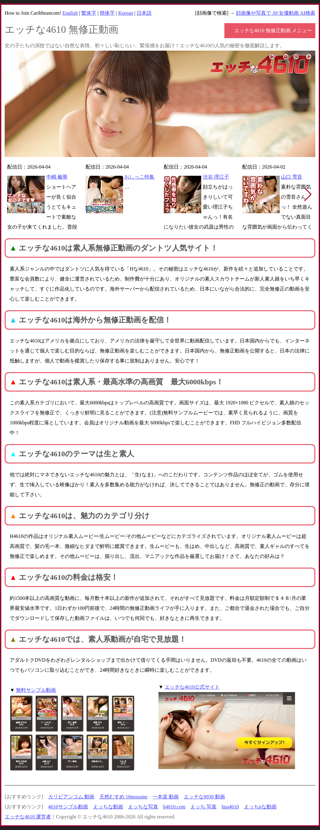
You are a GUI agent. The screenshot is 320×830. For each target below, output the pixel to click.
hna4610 (230, 806)
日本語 (144, 13)
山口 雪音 (291, 177)
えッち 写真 (203, 806)
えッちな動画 (108, 806)
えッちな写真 (143, 806)
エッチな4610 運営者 (28, 816)
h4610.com (174, 806)
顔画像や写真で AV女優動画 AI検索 (275, 13)
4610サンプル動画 (68, 806)
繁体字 (88, 13)
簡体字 (107, 13)
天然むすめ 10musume (123, 796)
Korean (125, 13)
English (70, 13)
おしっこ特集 (139, 177)
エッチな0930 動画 (204, 796)
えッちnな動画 (260, 806)
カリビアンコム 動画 (71, 796)
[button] (308, 194)
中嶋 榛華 (57, 177)
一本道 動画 (165, 796)
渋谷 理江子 (216, 177)
